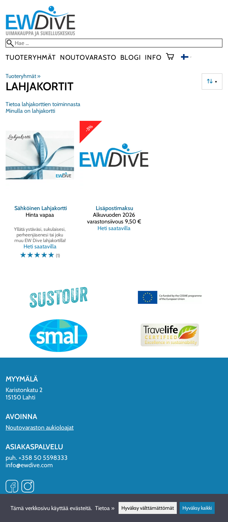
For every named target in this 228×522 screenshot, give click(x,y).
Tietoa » (104, 508)
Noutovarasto (88, 57)
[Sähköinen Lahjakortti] (40, 193)
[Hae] (114, 43)
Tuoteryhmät (31, 57)
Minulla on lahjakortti (30, 110)
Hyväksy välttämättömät (147, 508)
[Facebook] (12, 487)
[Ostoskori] (173, 57)
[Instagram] (27, 487)
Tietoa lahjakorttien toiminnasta (43, 104)
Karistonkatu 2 (24, 389)
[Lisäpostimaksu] (114, 193)
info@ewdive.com (29, 465)
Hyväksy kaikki (197, 508)
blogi (130, 57)
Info (153, 57)
